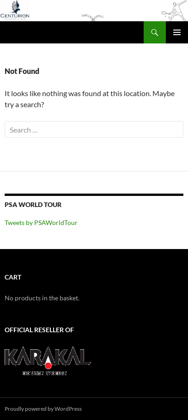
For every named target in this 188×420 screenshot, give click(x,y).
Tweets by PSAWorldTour (41, 222)
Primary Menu (177, 32)
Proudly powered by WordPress (43, 408)
